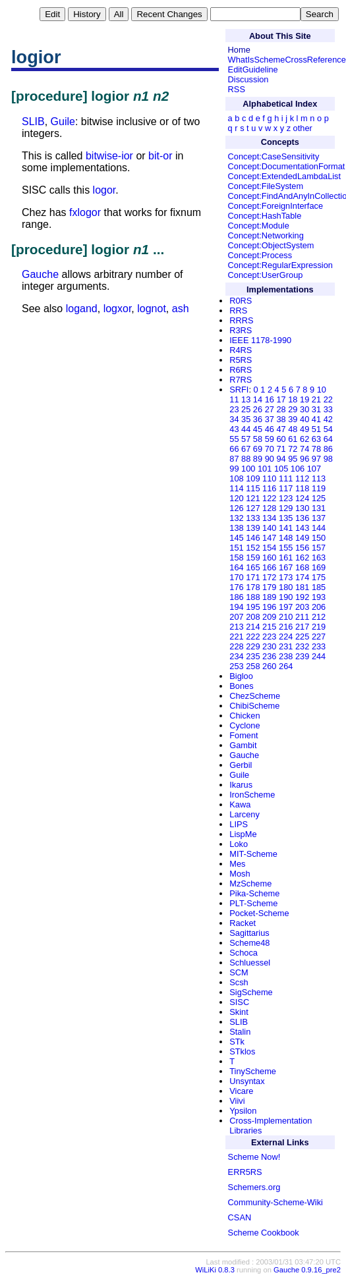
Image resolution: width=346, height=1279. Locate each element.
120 (236, 498)
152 (253, 548)
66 (234, 449)
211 (302, 617)
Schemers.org (254, 1187)
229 (253, 646)
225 (302, 636)
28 (280, 409)
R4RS (240, 350)
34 (234, 419)
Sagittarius (249, 933)
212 (319, 617)
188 (253, 597)
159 (253, 557)
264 (286, 666)
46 (269, 429)
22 (328, 399)
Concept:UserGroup (265, 275)
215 (269, 627)
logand (82, 308)
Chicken (244, 716)
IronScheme (252, 795)
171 (253, 577)
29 (292, 409)
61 (292, 439)
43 (234, 429)
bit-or (160, 155)
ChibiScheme (254, 706)
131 (319, 508)
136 (302, 518)
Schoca (243, 953)
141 (286, 528)
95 (292, 459)
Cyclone (244, 725)
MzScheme (250, 883)
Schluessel (249, 962)
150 (319, 538)
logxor (117, 308)
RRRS (241, 320)
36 (257, 419)
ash (180, 308)
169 (319, 567)
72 (292, 449)
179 (269, 587)
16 (269, 399)
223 (269, 636)
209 (269, 617)
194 (236, 607)
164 (236, 567)
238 (286, 656)
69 (257, 449)
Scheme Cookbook (263, 1233)
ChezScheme (254, 696)
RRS (238, 310)
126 (236, 508)
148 (286, 538)
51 (316, 429)
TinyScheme (252, 1071)
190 (286, 597)
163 (319, 557)
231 (286, 646)
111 (286, 478)
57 (245, 439)
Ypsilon (242, 1111)
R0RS (240, 301)
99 (234, 469)
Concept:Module (258, 226)
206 (319, 607)
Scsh (238, 982)
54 (328, 429)
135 (286, 518)
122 (269, 498)
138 (236, 528)
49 (304, 429)
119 (319, 488)
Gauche (40, 274)
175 (319, 577)
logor (104, 190)
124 (302, 498)
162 (302, 557)
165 (253, 567)
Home (239, 50)
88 (245, 459)
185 (319, 587)
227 (319, 636)
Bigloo (241, 676)
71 (280, 449)
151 (236, 548)
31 (316, 409)
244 (319, 656)
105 (281, 469)
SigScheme (250, 992)
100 (248, 469)
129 (286, 508)
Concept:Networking (266, 235)
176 (236, 587)
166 (269, 567)
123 (286, 498)
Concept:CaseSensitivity (274, 156)
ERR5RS (245, 1172)
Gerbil (240, 765)
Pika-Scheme (254, 893)
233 (319, 646)
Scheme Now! (254, 1157)
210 (286, 617)
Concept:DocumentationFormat (286, 166)
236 (269, 656)
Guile (63, 121)
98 (328, 459)
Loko (238, 844)
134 (269, 518)
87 (234, 459)
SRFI (238, 390)
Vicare (241, 1091)
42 (328, 419)
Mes (237, 864)
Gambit (242, 745)
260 (269, 666)
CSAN (240, 1217)
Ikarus (240, 785)
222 (253, 636)
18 (292, 399)
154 (269, 548)
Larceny (244, 814)
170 (236, 577)
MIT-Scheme (253, 854)
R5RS (240, 360)
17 (280, 399)
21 (316, 399)
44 (245, 429)
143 (302, 528)
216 (286, 627)
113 (319, 478)
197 (286, 607)
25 (245, 409)
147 (269, 538)
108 (236, 478)
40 (304, 419)
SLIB (33, 121)
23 (234, 409)
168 (302, 567)
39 (292, 419)
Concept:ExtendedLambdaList (284, 176)
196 (269, 607)
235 (253, 656)
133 (253, 518)
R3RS (240, 330)
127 (253, 508)
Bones (241, 686)
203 (302, 607)
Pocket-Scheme (259, 913)
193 (319, 597)
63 (316, 439)
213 (236, 627)
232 (302, 646)
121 (253, 498)
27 (269, 409)
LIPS (238, 824)
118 (302, 488)
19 (304, 399)
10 (321, 390)
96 (304, 459)
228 (236, 646)
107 (314, 469)
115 (253, 488)
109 (253, 478)
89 (257, 459)
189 (269, 597)
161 (286, 557)
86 (328, 449)
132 (236, 518)
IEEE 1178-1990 (260, 340)
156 (302, 548)
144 (319, 528)
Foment (243, 735)
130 (302, 508)
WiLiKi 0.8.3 (215, 1270)
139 (253, 528)
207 (236, 617)
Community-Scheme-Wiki (275, 1202)
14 (257, 399)
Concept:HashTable (265, 216)
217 (302, 627)
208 (253, 617)
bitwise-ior (109, 155)
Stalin (239, 1032)
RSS (236, 89)
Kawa (239, 804)
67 (245, 449)
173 (286, 577)
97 (316, 459)
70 (269, 449)
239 (302, 656)
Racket (242, 923)
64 (328, 439)
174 (302, 577)
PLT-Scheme (253, 903)
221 (236, 636)
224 (286, 636)
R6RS (240, 370)
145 (236, 538)
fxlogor (85, 212)
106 (297, 469)
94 (280, 459)
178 (253, 587)
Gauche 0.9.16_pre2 (307, 1270)
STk (237, 1042)
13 (245, 399)
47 (280, 429)
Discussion (248, 79)
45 (257, 429)
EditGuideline (253, 69)
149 (302, 538)
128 (269, 508)
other (302, 128)
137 (319, 518)
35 (245, 419)
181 (302, 587)
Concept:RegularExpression (280, 265)
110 (269, 478)
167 (286, 567)
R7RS (240, 380)
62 (304, 439)
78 (316, 449)
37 (269, 419)
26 (257, 409)
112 (302, 478)
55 (234, 439)
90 (269, 459)
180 (286, 587)
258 (253, 666)
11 (234, 399)
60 (280, 439)
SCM (238, 972)
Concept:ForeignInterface (275, 206)
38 (280, 419)
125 (319, 498)
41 (316, 419)
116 (269, 488)
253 (236, 666)
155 (286, 548)
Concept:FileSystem (266, 186)
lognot (151, 308)
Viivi (237, 1101)
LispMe (242, 834)
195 (253, 607)
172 (269, 577)
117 (286, 488)
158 (236, 557)
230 (269, 646)
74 (304, 449)
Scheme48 (249, 943)
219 (319, 627)
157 (319, 548)
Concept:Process (260, 255)
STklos (242, 1051)
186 (236, 597)
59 (269, 439)
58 (257, 439)
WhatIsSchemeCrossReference (287, 60)
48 (292, 429)
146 (253, 538)
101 (265, 469)
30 (304, 409)
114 (236, 488)
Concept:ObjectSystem (271, 245)
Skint (238, 1012)
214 (253, 627)
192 (302, 597)
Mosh (239, 874)
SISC (239, 1002)
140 (269, 528)
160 (269, 557)
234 (236, 656)
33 (328, 409)
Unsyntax (246, 1081)
